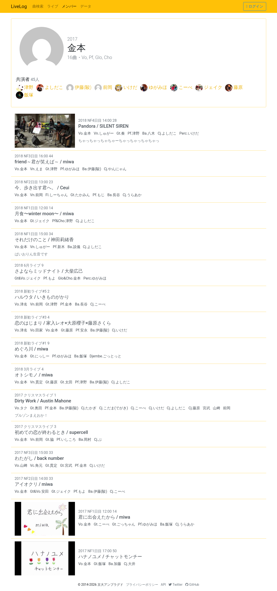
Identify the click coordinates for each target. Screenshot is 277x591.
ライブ (52, 6)
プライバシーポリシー (142, 584)
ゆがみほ (158, 87)
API (163, 584)
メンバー (69, 6)
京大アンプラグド (110, 584)
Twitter (175, 584)
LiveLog (19, 6)
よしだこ (54, 87)
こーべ (185, 87)
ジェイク (213, 87)
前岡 (107, 87)
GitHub (192, 584)
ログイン (254, 6)
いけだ (130, 87)
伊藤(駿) (83, 87)
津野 (28, 87)
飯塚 (28, 95)
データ (85, 6)
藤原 (238, 87)
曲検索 (37, 6)
